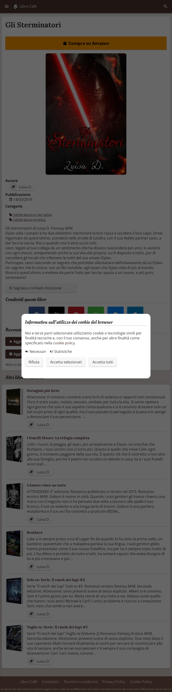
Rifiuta (34, 362)
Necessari (35, 351)
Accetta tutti (102, 362)
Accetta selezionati (66, 362)
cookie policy (64, 343)
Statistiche (61, 351)
